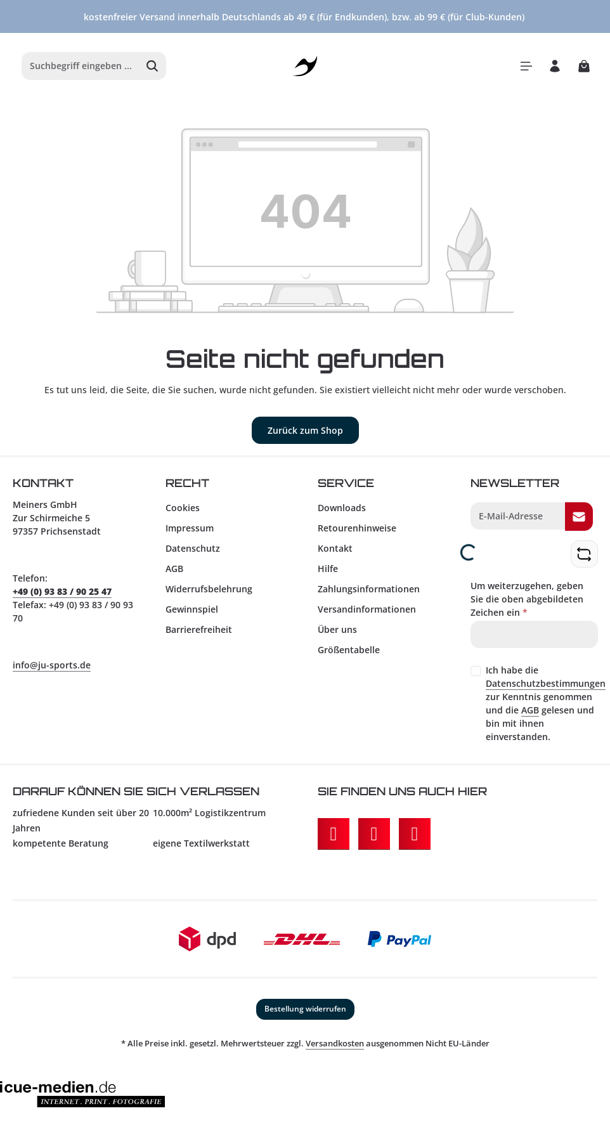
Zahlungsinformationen (369, 589)
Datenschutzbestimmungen (546, 683)
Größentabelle (349, 650)
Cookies (182, 508)
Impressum (189, 528)
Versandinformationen (367, 609)
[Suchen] (152, 66)
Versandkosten (335, 1043)
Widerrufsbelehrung (208, 589)
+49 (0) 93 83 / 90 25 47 (62, 591)
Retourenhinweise (357, 528)
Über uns (337, 629)
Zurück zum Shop (305, 430)
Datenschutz (192, 548)
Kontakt (335, 548)
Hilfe (328, 569)
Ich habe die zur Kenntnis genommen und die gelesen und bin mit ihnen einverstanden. (546, 703)
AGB (174, 569)
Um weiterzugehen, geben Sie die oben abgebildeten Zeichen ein (526, 599)
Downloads (342, 508)
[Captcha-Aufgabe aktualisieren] (583, 554)
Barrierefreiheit (198, 629)
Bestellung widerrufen (305, 1008)
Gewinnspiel (191, 609)
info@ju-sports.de (52, 665)
